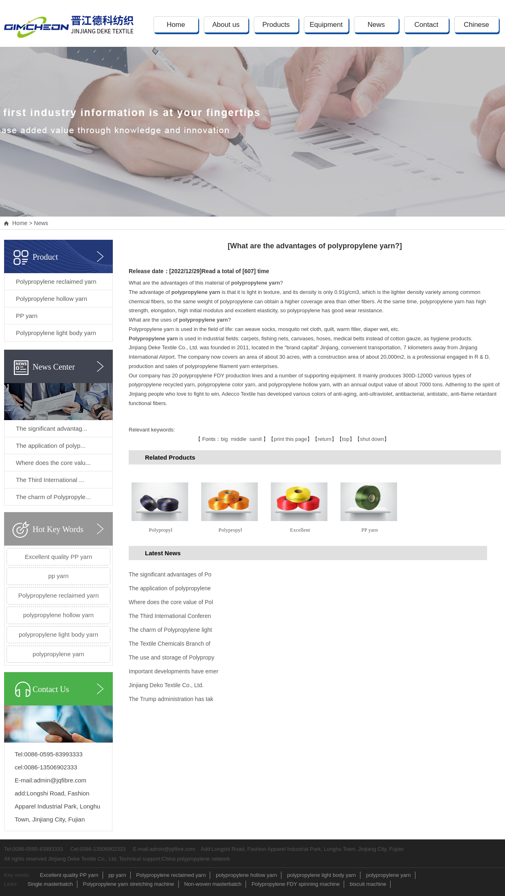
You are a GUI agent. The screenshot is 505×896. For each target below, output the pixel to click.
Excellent (300, 530)
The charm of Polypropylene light (170, 630)
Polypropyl (161, 530)
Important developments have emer (173, 671)
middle (238, 439)
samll (255, 439)
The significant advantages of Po (170, 574)
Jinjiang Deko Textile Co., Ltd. (166, 685)
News (376, 24)
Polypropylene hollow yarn (51, 298)
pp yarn (58, 575)
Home (176, 24)
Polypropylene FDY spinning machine (296, 884)
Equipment (326, 24)
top (345, 439)
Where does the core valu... (53, 462)
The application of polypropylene (170, 588)
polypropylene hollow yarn (58, 614)
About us (225, 24)
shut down (372, 439)
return (325, 439)
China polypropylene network (196, 859)
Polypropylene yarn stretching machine (128, 884)
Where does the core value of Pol (171, 602)
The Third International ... (50, 479)
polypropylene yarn (58, 654)
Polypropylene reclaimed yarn (56, 281)
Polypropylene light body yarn (56, 332)
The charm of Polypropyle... (53, 496)
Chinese (476, 24)
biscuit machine (368, 884)
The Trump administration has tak (171, 699)
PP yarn (26, 315)
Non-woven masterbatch (213, 884)
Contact (427, 24)
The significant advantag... (51, 428)
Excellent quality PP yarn (58, 556)
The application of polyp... (51, 445)
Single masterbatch (50, 884)
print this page (290, 439)
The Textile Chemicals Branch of (170, 643)
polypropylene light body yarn (58, 634)
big (224, 439)
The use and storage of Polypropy (171, 657)
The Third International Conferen (170, 616)
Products (276, 24)
